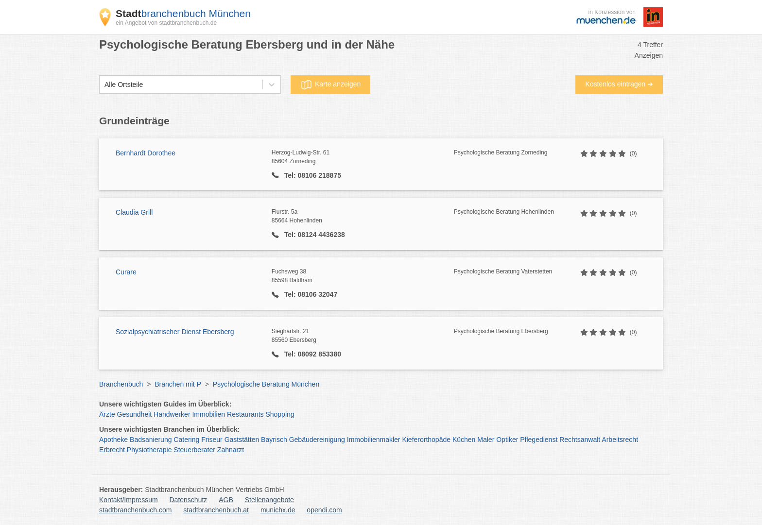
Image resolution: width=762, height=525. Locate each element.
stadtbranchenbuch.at (216, 510)
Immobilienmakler (373, 439)
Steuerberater (194, 450)
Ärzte (107, 414)
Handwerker (172, 414)
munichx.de (277, 510)
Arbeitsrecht (620, 439)
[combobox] (104, 85)
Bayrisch (274, 439)
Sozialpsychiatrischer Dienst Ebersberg (175, 332)
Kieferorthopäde (426, 439)
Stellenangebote (269, 500)
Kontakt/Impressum (128, 500)
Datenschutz (189, 500)
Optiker (507, 439)
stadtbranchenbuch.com (135, 510)
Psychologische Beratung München (266, 384)
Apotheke (113, 439)
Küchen (463, 439)
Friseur (212, 439)
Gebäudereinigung (317, 439)
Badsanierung (151, 439)
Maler (485, 439)
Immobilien (208, 414)
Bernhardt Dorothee (145, 153)
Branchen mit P (178, 384)
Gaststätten (242, 439)
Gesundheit (134, 414)
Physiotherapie (149, 450)
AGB (226, 500)
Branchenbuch (121, 384)
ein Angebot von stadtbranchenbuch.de (166, 22)
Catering (186, 439)
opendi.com (324, 510)
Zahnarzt (230, 450)
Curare (126, 272)
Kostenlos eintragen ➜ (619, 84)
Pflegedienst (538, 439)
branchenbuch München (183, 13)
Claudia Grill (134, 212)
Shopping (279, 414)
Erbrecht (112, 450)
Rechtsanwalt (579, 439)
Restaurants (245, 414)
